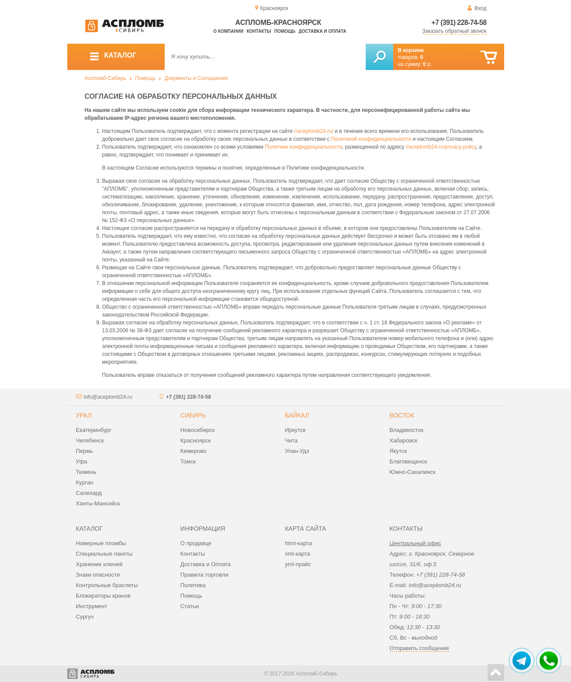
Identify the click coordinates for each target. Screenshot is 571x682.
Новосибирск (197, 430)
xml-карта (297, 553)
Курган (84, 482)
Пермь (84, 451)
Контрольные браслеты (107, 585)
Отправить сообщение (419, 648)
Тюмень (86, 472)
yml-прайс (298, 564)
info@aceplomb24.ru (108, 397)
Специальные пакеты (104, 553)
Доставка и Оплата (205, 564)
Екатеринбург (94, 430)
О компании (228, 31)
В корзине (411, 50)
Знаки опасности (98, 574)
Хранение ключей (99, 564)
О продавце (195, 543)
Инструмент (91, 606)
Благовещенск (408, 461)
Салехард (89, 493)
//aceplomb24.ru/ (313, 131)
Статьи (189, 606)
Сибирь (193, 415)
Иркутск (295, 430)
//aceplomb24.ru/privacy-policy (441, 147)
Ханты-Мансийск (98, 503)
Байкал (297, 415)
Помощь (284, 31)
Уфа (81, 461)
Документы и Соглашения (196, 78)
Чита (291, 440)
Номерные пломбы (101, 543)
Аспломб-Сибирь (105, 78)
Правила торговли (204, 574)
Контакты (258, 31)
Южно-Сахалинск (413, 472)
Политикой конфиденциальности (371, 139)
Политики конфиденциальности (303, 147)
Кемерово (193, 451)
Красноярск (195, 440)
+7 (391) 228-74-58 (459, 22)
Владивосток (407, 430)
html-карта (298, 543)
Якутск (398, 451)
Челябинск (90, 440)
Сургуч (85, 616)
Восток (402, 415)
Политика (193, 585)
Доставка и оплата (322, 31)
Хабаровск (404, 440)
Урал (84, 415)
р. (427, 64)
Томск (188, 461)
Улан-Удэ (297, 451)
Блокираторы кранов (103, 595)
